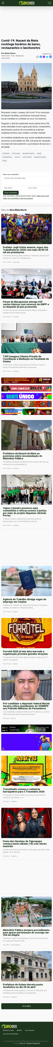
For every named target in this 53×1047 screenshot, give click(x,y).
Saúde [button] (39, 153)
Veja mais (26, 1006)
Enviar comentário (10, 193)
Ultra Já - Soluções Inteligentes (30, 1043)
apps (19, 1030)
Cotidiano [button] (6, 153)
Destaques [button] (16, 153)
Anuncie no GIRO (8, 1030)
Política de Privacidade (10, 1034)
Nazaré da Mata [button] (28, 153)
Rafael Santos (10, 53)
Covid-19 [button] (17, 157)
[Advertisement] (26, 22)
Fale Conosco (29, 1030)
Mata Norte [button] (27, 157)
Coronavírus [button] (7, 157)
